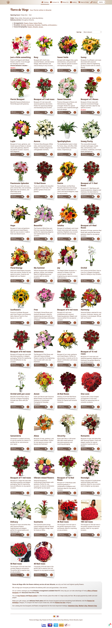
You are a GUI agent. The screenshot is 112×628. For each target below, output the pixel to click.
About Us (64, 2)
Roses (31, 23)
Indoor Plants (38, 23)
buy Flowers (21, 596)
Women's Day (92, 606)
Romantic (38, 25)
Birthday (23, 25)
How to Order (83, 2)
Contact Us (54, 2)
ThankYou (44, 25)
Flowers (26, 23)
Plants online (33, 596)
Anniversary (30, 25)
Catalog (44, 2)
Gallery (73, 2)
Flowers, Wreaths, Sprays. (35, 27)
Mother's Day (83, 606)
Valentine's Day (73, 606)
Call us (93, 2)
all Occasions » (52, 25)
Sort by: (79, 32)
